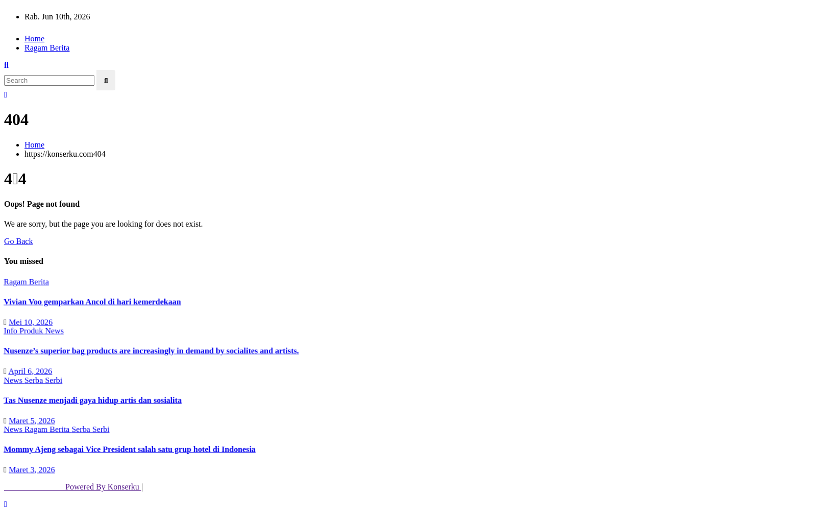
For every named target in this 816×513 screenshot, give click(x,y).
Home (34, 38)
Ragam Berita (46, 47)
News (53, 330)
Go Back (18, 241)
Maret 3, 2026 (31, 469)
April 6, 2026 (29, 371)
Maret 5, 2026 (31, 420)
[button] (6, 65)
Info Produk (23, 330)
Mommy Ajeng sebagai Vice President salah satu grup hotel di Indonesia (129, 449)
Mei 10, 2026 (30, 321)
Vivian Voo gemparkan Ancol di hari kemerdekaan (91, 301)
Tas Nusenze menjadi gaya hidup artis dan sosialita (92, 400)
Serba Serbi (42, 379)
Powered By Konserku (72, 486)
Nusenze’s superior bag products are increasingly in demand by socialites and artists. (151, 350)
